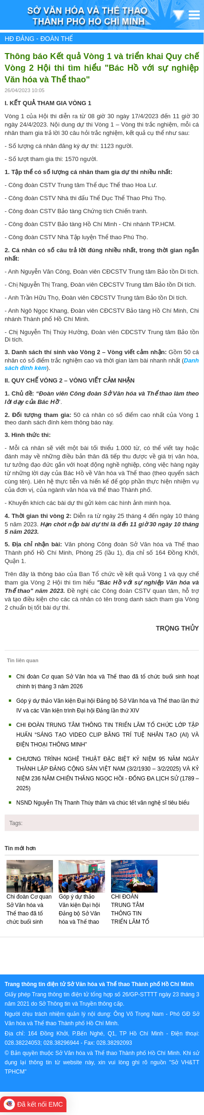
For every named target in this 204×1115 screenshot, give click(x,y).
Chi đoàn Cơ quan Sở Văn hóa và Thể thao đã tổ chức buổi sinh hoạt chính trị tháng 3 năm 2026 (29, 917)
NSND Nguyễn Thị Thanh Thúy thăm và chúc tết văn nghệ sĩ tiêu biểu (103, 802)
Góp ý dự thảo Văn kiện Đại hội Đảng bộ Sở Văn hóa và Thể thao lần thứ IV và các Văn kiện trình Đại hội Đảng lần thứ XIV (81, 926)
